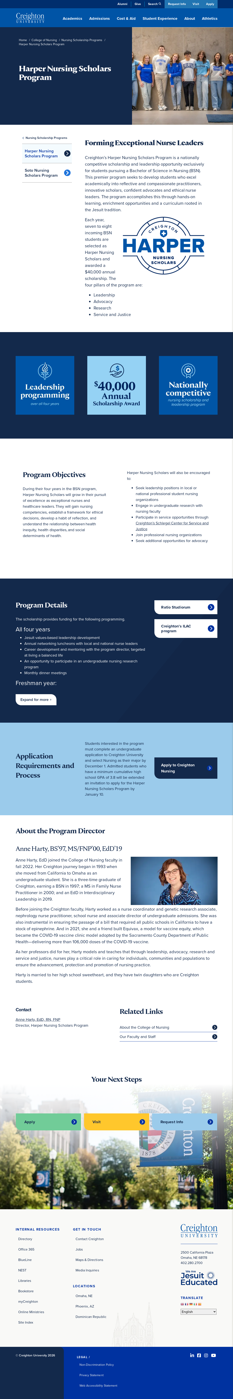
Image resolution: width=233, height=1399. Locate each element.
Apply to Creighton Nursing (178, 768)
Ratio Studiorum (175, 607)
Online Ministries (31, 1311)
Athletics (210, 18)
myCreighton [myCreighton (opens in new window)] (28, 1301)
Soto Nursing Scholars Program (41, 172)
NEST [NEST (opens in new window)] (22, 1270)
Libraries (24, 1280)
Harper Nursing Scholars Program (41, 153)
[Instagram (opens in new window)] (206, 1355)
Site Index (25, 1322)
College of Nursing (44, 40)
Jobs (79, 1249)
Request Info (176, 4)
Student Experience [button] (160, 18)
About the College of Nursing (144, 1027)
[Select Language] (198, 1311)
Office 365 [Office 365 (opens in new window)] (26, 1249)
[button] (36, 699)
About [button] (189, 18)
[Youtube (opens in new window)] (214, 1355)
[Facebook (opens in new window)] (199, 1355)
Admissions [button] (99, 18)
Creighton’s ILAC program (176, 628)
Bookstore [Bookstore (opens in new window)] (26, 1290)
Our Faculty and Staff (137, 1037)
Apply (210, 4)
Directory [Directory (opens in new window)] (25, 1238)
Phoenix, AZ (85, 1306)
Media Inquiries (87, 1270)
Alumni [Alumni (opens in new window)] (122, 4)
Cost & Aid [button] (126, 18)
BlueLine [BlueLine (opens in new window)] (25, 1259)
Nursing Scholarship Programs (81, 40)
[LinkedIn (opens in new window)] (192, 1355)
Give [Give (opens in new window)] (137, 4)
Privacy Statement (91, 1375)
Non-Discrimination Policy (96, 1364)
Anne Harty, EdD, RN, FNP (38, 1020)
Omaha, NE (84, 1295)
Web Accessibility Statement (98, 1385)
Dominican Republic (91, 1316)
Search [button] (152, 4)
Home (23, 40)
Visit (195, 4)
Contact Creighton (90, 1238)
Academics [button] (72, 18)
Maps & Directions (89, 1259)
